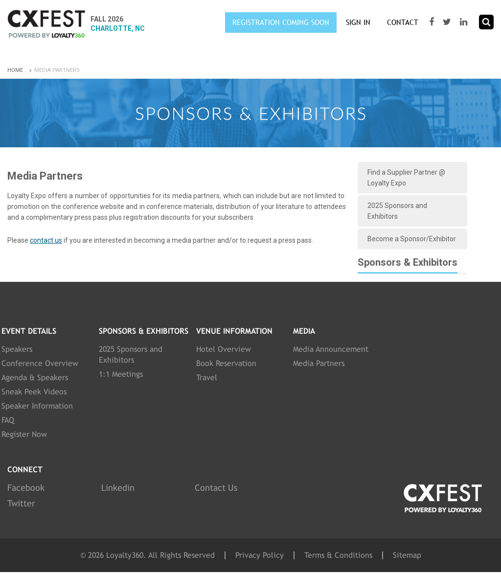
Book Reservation (226, 363)
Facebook (26, 487)
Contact (402, 22)
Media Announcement (330, 349)
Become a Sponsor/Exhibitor (411, 239)
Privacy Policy (259, 555)
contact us (46, 240)
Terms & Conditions (338, 555)
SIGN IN (358, 22)
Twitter (21, 503)
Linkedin (118, 487)
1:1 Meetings (121, 374)
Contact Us (216, 487)
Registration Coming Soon (280, 22)
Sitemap (407, 555)
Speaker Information (37, 406)
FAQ (7, 420)
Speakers (16, 349)
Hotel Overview (223, 349)
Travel (206, 377)
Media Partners (318, 363)
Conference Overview (39, 363)
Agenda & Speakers (34, 377)
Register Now (24, 434)
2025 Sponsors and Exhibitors (397, 211)
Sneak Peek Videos (34, 391)
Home (20, 70)
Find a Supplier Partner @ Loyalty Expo (406, 177)
